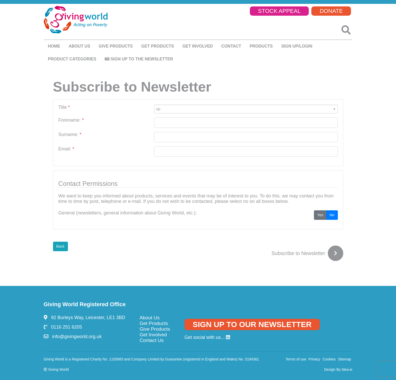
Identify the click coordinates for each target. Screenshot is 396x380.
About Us (149, 317)
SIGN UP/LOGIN (296, 46)
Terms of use (296, 359)
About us (79, 46)
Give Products (154, 329)
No (332, 214)
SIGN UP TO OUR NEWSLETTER (252, 324)
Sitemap (344, 359)
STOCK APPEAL (279, 11)
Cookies (329, 359)
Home (54, 46)
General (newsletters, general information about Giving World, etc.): (127, 212)
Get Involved (197, 46)
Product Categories (72, 59)
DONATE (331, 11)
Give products (116, 46)
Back (60, 246)
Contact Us (151, 340)
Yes (320, 214)
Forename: (71, 120)
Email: (66, 148)
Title (64, 107)
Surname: (70, 134)
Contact (231, 46)
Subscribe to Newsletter (298, 253)
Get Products (157, 46)
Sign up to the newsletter (139, 59)
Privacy (314, 359)
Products (261, 46)
